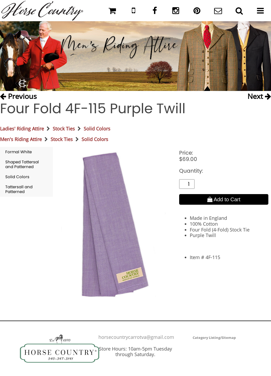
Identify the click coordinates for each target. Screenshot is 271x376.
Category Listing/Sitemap (214, 337)
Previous (18, 96)
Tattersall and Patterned (19, 189)
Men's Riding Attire (21, 139)
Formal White (18, 152)
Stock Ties (64, 128)
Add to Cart (224, 199)
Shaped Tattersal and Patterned (22, 164)
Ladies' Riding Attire (22, 128)
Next (259, 96)
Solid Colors (97, 128)
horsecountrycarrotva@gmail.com (136, 337)
